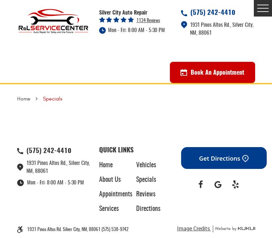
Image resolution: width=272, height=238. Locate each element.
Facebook (200, 184)
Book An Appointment (212, 72)
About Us (110, 180)
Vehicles (146, 165)
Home (23, 99)
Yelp (235, 184)
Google (218, 184)
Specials (52, 99)
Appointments (115, 194)
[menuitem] (117, 165)
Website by (234, 228)
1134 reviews (148, 21)
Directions (148, 209)
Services (109, 209)
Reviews (145, 194)
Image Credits (194, 228)
